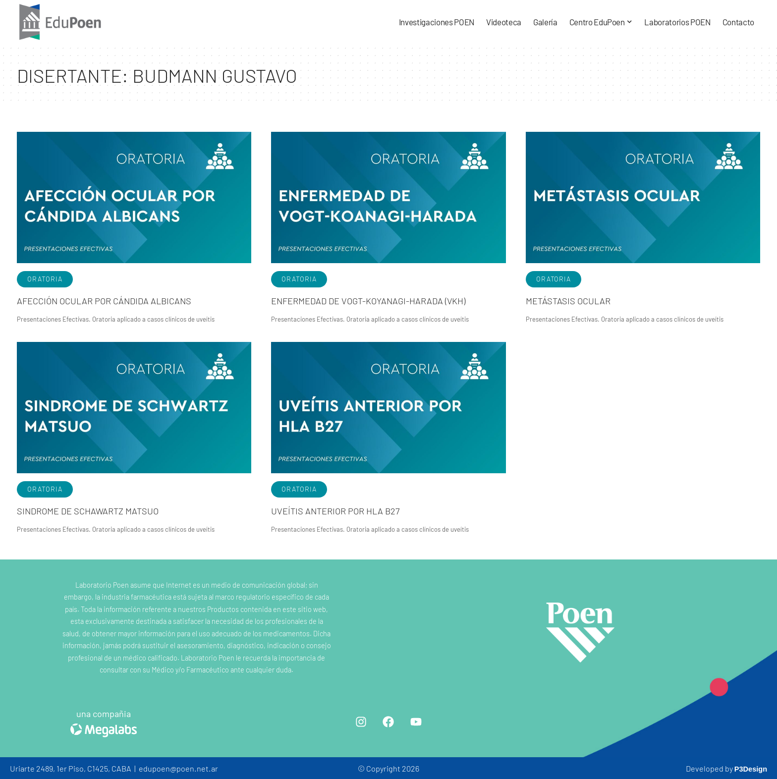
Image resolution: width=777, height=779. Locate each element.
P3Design (748, 767)
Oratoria (44, 279)
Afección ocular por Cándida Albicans (116, 300)
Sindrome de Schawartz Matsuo (98, 509)
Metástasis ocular (574, 300)
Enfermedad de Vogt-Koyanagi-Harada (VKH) (383, 300)
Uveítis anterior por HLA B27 (344, 509)
